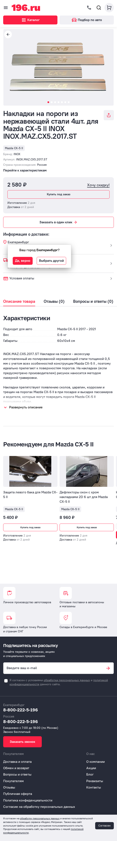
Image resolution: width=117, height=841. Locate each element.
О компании (95, 762)
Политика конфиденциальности (27, 800)
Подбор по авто (87, 20)
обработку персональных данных (40, 818)
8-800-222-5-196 (20, 709)
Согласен (104, 825)
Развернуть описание (26, 407)
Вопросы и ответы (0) (93, 301)
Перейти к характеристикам (25, 170)
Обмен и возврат (16, 768)
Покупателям (13, 781)
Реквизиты (94, 781)
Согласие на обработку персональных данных (39, 807)
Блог (90, 774)
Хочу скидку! (98, 185)
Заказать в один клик (58, 222)
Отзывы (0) (54, 301)
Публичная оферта (17, 794)
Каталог (30, 20)
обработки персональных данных (67, 680)
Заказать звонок (22, 742)
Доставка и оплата (17, 762)
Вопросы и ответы (17, 774)
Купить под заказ (58, 194)
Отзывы (9, 787)
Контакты (93, 787)
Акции (91, 768)
